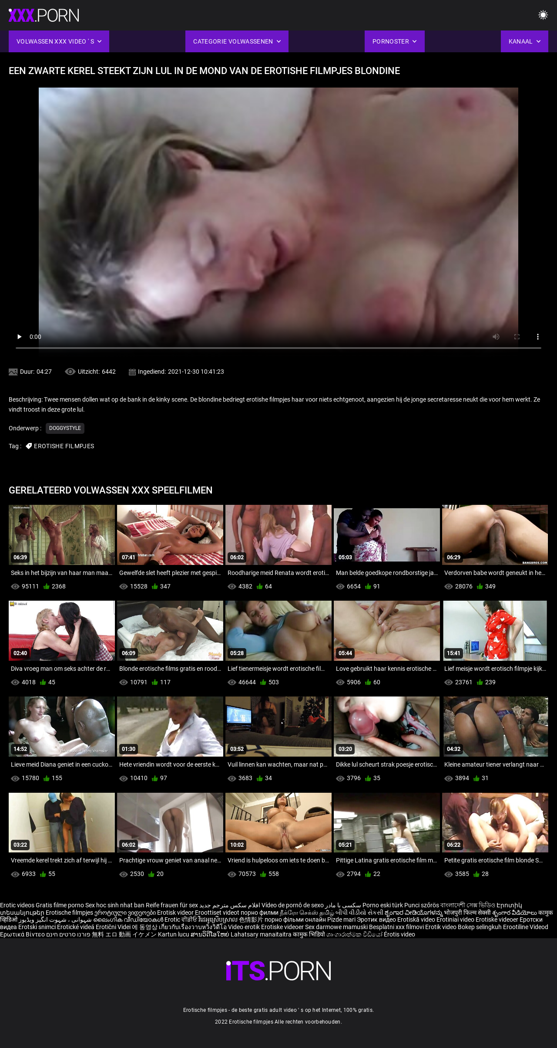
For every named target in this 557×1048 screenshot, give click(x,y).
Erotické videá (76, 926)
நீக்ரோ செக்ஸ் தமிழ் (307, 912)
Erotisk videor (176, 912)
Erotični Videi (114, 926)
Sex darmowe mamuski (336, 926)
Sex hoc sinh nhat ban (114, 905)
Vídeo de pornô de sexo (293, 905)
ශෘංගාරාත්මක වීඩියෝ (355, 934)
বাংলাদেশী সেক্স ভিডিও (467, 905)
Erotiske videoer (498, 919)
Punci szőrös (421, 905)
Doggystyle (65, 428)
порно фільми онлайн (295, 919)
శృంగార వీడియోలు (515, 912)
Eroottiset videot (218, 912)
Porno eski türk (382, 905)
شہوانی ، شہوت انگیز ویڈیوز (56, 919)
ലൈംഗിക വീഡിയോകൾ (128, 919)
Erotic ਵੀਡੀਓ (181, 919)
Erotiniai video (456, 919)
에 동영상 (145, 926)
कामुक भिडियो (309, 934)
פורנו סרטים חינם (68, 934)
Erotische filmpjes (69, 912)
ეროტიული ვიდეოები (125, 912)
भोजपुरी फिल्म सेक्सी (467, 912)
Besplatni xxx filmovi (396, 926)
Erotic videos (18, 905)
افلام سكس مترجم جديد (229, 905)
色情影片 (252, 919)
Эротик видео (377, 919)
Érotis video (399, 934)
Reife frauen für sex (172, 905)
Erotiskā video (416, 919)
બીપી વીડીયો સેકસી (359, 912)
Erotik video (441, 926)
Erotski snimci (37, 926)
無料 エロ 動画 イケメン (124, 934)
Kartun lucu (174, 934)
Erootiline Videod (525, 926)
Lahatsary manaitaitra (262, 934)
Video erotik (244, 926)
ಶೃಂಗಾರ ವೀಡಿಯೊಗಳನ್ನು (414, 912)
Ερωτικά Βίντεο (23, 934)
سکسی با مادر (343, 905)
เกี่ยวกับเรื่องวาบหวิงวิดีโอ (193, 926)
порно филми (259, 912)
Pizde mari (341, 919)
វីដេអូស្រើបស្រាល (218, 919)
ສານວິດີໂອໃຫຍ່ (211, 934)
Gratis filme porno (60, 905)
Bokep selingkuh (480, 926)
